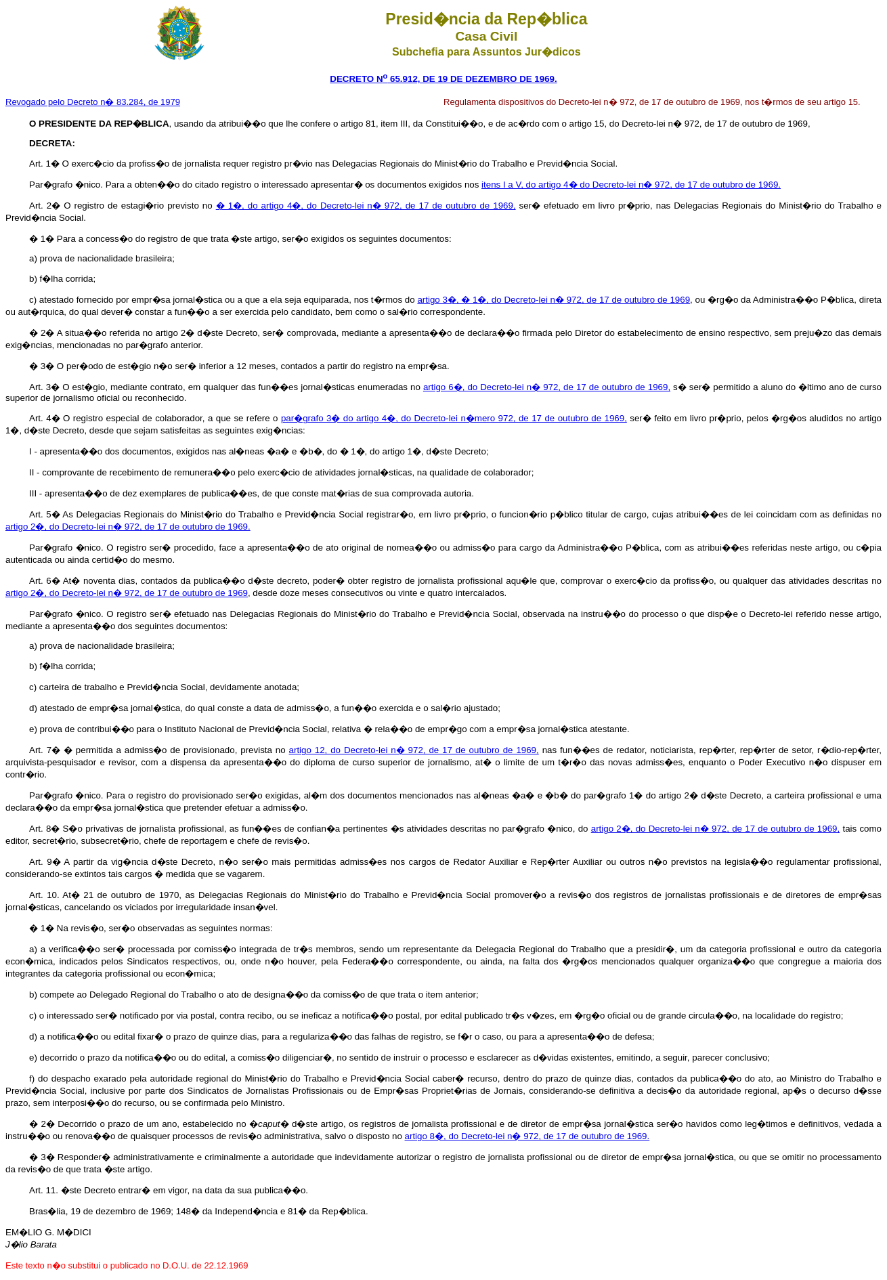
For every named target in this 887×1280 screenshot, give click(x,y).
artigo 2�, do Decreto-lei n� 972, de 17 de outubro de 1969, (715, 829)
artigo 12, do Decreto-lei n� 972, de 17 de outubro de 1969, (414, 750)
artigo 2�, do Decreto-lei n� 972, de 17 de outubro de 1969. (128, 526)
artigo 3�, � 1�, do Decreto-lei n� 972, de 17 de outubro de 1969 (553, 300)
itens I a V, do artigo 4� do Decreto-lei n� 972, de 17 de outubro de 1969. (631, 184)
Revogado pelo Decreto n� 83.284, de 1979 (92, 102)
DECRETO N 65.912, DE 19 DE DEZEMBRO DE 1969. (443, 79)
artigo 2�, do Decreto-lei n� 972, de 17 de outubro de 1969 (126, 593)
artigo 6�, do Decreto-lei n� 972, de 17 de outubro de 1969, (546, 387)
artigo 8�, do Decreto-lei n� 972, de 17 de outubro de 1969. (527, 1136)
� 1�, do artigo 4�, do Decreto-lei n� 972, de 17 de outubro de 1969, (366, 205)
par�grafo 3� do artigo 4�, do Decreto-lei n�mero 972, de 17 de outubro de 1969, (454, 418)
